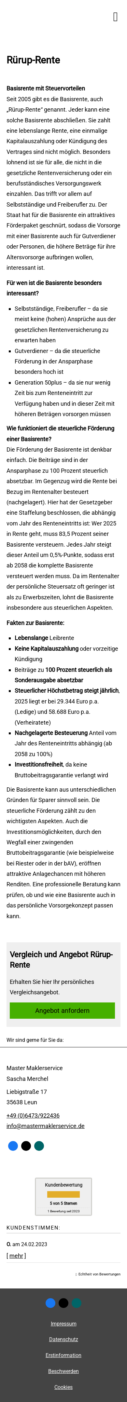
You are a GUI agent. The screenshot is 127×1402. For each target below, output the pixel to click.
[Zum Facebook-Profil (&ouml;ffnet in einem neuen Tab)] (13, 1146)
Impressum (64, 1324)
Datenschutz (63, 1339)
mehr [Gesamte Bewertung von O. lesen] (16, 1255)
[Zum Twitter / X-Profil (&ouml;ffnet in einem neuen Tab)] (26, 1146)
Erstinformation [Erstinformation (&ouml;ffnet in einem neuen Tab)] (63, 1355)
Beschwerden (63, 1371)
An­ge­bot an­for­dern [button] (62, 1010)
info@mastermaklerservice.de (46, 1126)
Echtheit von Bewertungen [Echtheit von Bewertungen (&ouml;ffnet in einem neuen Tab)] (99, 1274)
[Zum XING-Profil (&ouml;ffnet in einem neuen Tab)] (39, 1146)
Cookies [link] (63, 1387)
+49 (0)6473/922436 (33, 1115)
